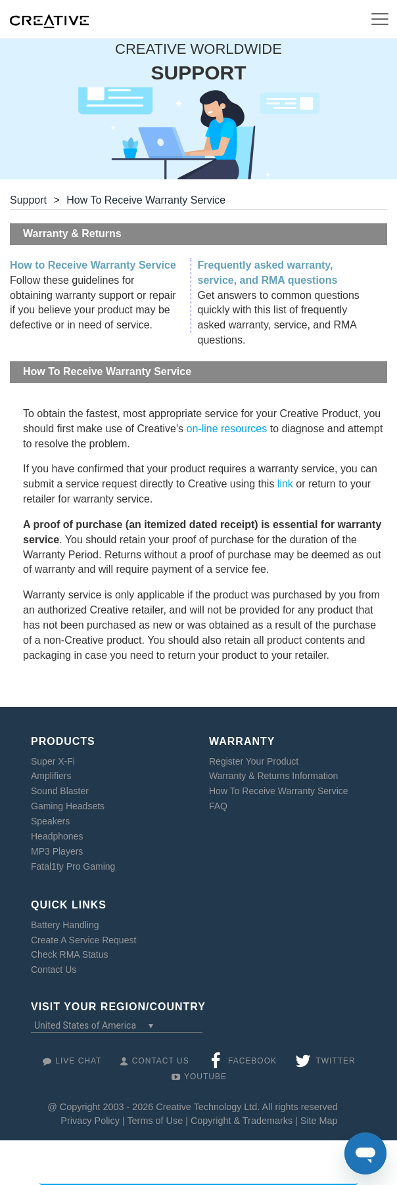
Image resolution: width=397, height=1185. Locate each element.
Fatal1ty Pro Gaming (73, 866)
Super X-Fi (53, 761)
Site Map (319, 1120)
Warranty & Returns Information (273, 776)
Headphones (57, 836)
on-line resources (227, 428)
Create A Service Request (83, 940)
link (285, 483)
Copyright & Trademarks (241, 1120)
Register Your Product (253, 761)
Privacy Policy (90, 1120)
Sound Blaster (60, 791)
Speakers (50, 821)
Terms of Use (155, 1120)
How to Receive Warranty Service (93, 265)
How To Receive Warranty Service (278, 791)
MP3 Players (57, 851)
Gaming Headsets (68, 806)
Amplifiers (51, 776)
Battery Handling (65, 925)
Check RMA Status (69, 954)
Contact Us (53, 969)
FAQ (218, 806)
